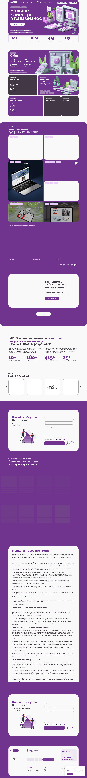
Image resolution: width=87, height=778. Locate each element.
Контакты (51, 2)
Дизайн (36, 769)
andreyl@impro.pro (68, 759)
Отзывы (45, 2)
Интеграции (37, 770)
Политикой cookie (80, 770)
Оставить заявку (54, 443)
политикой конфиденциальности (57, 437)
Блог (41, 2)
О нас (45, 767)
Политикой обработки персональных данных (73, 771)
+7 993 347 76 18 (67, 757)
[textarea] (59, 430)
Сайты (28, 769)
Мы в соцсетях (30, 756)
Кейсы (36, 2)
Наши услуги (30, 767)
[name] (59, 418)
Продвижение (29, 770)
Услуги (22, 2)
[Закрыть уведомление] (84, 767)
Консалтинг (29, 771)
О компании (29, 2)
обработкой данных (70, 770)
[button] (62, 2)
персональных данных (62, 439)
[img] (61, 191)
